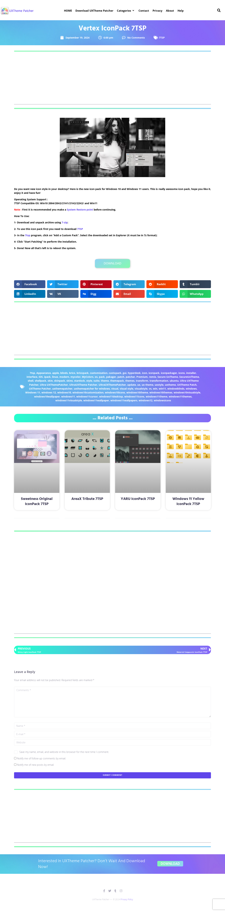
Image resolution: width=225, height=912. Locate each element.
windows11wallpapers (123, 400)
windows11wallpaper (96, 400)
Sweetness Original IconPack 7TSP (37, 501)
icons (181, 373)
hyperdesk (134, 373)
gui (124, 373)
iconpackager (169, 373)
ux (138, 384)
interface (32, 376)
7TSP (162, 37)
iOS (41, 376)
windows (191, 388)
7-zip (65, 222)
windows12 (145, 400)
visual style (126, 388)
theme (105, 380)
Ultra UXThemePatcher (54, 384)
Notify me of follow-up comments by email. (41, 758)
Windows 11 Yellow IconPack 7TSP (188, 501)
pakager (111, 376)
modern (64, 376)
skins (69, 380)
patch (120, 376)
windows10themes (160, 392)
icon (144, 373)
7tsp (27, 235)
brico (72, 373)
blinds (64, 373)
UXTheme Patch (187, 384)
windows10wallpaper (47, 396)
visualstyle (141, 388)
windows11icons (134, 396)
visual (114, 388)
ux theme (147, 384)
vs (150, 388)
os (96, 376)
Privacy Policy (127, 899)
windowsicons (162, 400)
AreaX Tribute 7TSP (87, 499)
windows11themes (180, 396)
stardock (79, 380)
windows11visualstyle (68, 400)
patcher (130, 376)
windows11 (68, 396)
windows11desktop (111, 396)
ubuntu (174, 380)
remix (152, 376)
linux (55, 376)
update (131, 384)
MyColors (87, 376)
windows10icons (115, 392)
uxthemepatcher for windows (92, 388)
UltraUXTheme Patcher (83, 384)
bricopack (83, 373)
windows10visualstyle (187, 392)
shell (30, 380)
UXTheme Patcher (40, 388)
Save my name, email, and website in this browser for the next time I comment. (64, 752)
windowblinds (175, 388)
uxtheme (170, 384)
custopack (115, 373)
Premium (142, 376)
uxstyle (159, 384)
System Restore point (80, 209)
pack (102, 376)
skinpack (59, 380)
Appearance (43, 373)
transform (142, 380)
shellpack (40, 380)
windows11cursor (87, 396)
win (155, 388)
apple (55, 373)
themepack (117, 380)
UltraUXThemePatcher (112, 384)
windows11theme (156, 396)
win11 (162, 388)
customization (98, 373)
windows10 (64, 392)
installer (191, 373)
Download (112, 263)
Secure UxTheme (168, 376)
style (89, 380)
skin (50, 380)
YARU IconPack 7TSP (138, 499)
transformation (159, 380)
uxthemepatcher (62, 388)
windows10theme (137, 392)
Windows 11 (32, 392)
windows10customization (88, 392)
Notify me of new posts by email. (35, 764)
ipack (47, 376)
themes (129, 380)
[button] (126, 11)
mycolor (75, 376)
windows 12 (48, 392)
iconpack (154, 373)
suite (96, 380)
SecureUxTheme (189, 376)
